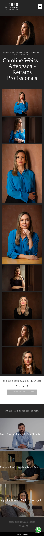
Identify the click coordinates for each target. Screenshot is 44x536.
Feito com (22, 534)
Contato (31, 522)
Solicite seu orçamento (22, 392)
